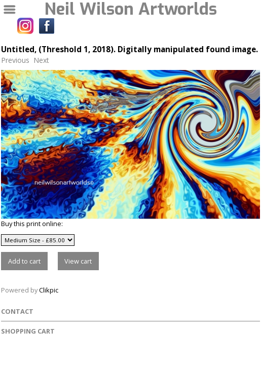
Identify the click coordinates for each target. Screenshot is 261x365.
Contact (17, 311)
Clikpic (48, 290)
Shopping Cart (28, 331)
